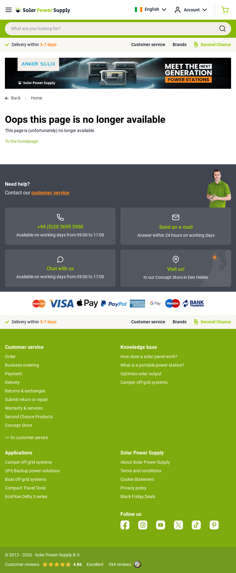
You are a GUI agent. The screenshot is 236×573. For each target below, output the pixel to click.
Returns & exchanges (25, 390)
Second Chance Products (29, 416)
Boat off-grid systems (25, 479)
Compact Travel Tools (25, 487)
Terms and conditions (140, 470)
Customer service (148, 44)
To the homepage (21, 141)
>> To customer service (26, 437)
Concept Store (18, 425)
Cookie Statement (137, 479)
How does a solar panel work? (148, 356)
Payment (13, 373)
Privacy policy (133, 487)
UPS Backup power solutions (32, 470)
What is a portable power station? (152, 365)
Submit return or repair (26, 399)
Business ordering (22, 365)
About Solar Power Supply (145, 462)
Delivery (12, 382)
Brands (180, 44)
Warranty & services (24, 408)
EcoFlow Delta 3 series (26, 496)
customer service (50, 193)
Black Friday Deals (137, 496)
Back (13, 98)
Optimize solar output (141, 373)
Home (36, 98)
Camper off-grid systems (143, 382)
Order (10, 356)
